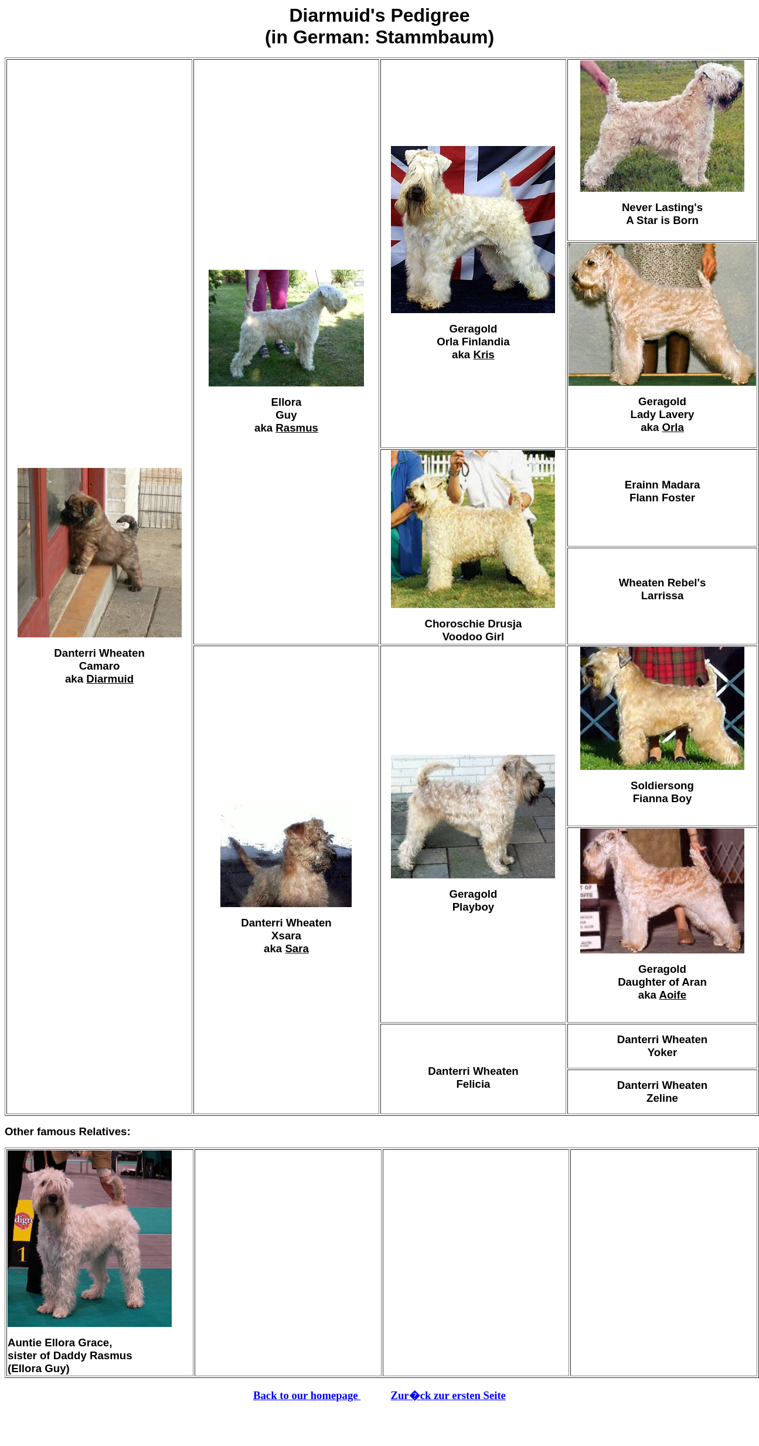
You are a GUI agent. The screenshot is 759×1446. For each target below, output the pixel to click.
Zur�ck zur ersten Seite (448, 1395)
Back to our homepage (306, 1395)
